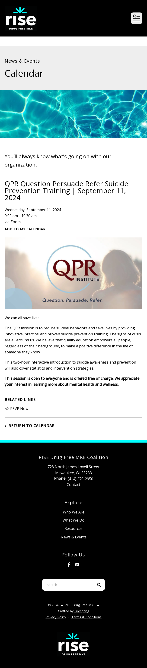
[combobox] (67, 585)
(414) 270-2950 (80, 478)
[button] (136, 18)
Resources (73, 528)
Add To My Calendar (25, 229)
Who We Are (73, 512)
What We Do (73, 520)
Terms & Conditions (86, 617)
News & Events (73, 537)
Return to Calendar (31, 425)
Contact (73, 484)
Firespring (81, 611)
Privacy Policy (56, 617)
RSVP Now (19, 408)
